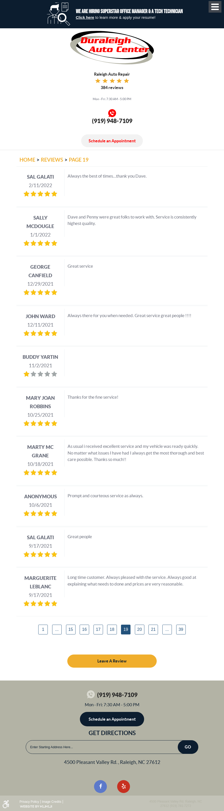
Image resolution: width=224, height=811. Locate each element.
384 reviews (112, 87)
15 (70, 629)
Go (188, 747)
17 (98, 629)
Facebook (100, 786)
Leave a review (112, 661)
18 (112, 629)
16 (84, 629)
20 (139, 629)
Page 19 (79, 160)
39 (181, 629)
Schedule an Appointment (112, 140)
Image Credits (51, 802)
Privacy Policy (29, 802)
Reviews (52, 160)
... (57, 629)
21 (153, 629)
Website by (36, 806)
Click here (85, 17)
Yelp (123, 786)
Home (27, 160)
